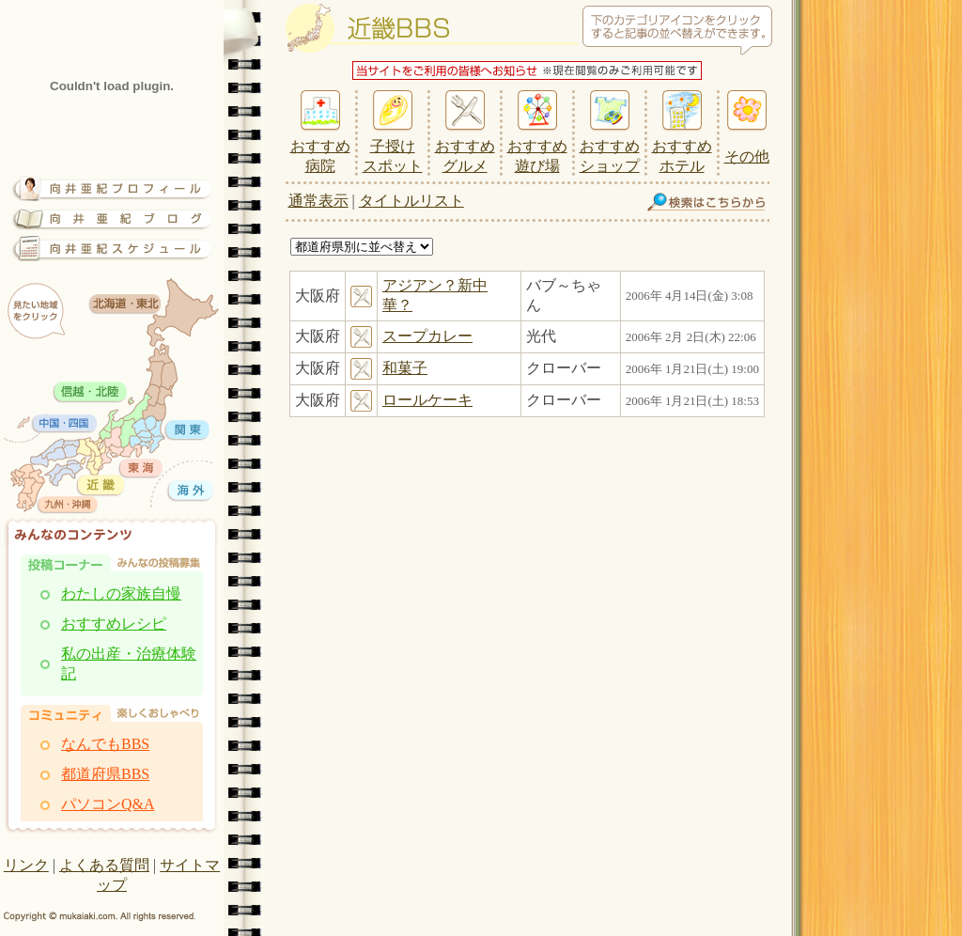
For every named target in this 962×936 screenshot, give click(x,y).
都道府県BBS (105, 774)
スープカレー (427, 336)
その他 (746, 156)
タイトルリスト (411, 201)
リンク (26, 865)
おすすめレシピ (113, 624)
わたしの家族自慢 (121, 593)
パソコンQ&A (108, 804)
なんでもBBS (105, 744)
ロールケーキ (427, 400)
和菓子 (404, 368)
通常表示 (318, 201)
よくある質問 (104, 865)
